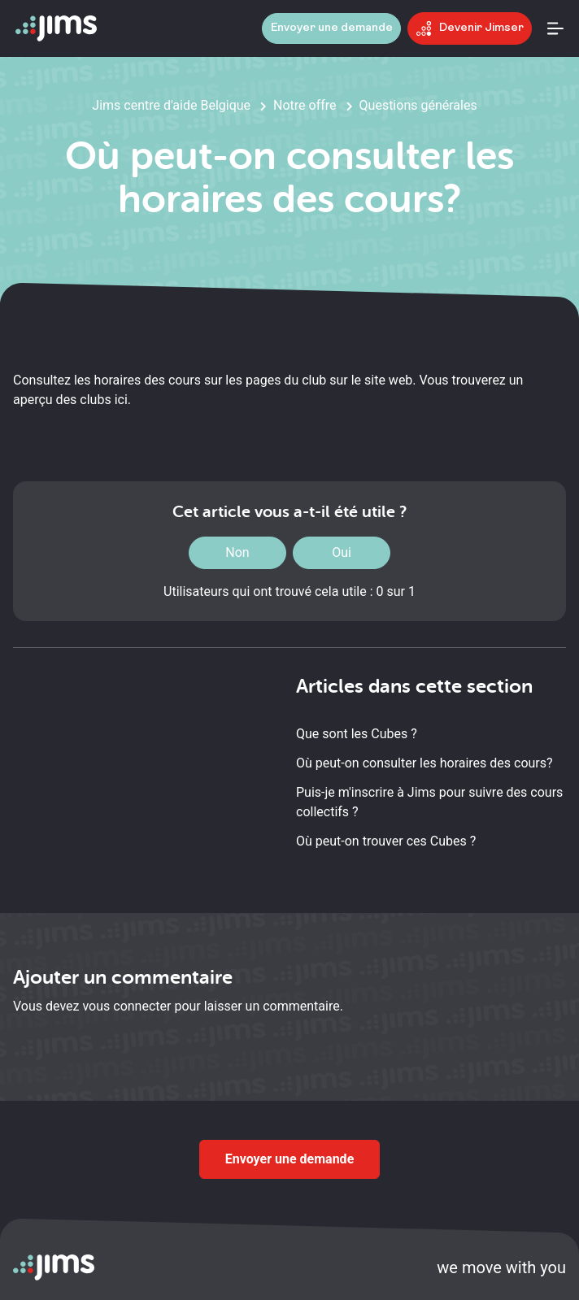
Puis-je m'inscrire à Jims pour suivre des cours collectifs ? (429, 802)
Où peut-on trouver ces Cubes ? (386, 841)
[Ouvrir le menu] (555, 28)
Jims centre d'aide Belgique (171, 105)
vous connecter (126, 1006)
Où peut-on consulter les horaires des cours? (424, 763)
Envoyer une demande (290, 1159)
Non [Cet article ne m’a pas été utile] (237, 552)
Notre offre (305, 105)
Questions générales (418, 105)
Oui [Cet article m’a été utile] (341, 552)
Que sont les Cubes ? (356, 733)
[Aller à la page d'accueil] (56, 28)
